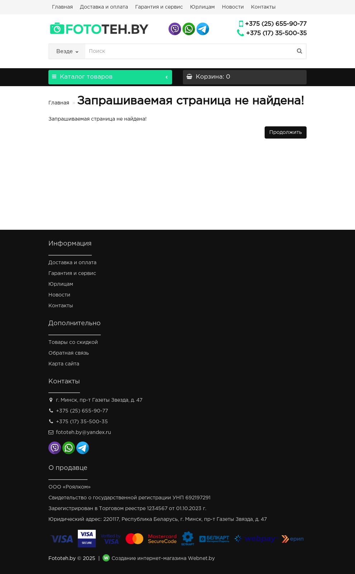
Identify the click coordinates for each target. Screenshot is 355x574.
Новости (233, 7)
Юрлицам (202, 7)
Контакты (263, 7)
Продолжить (285, 132)
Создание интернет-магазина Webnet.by (163, 559)
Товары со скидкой (73, 342)
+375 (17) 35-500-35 (276, 33)
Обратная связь (68, 353)
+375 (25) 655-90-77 (276, 24)
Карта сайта (63, 364)
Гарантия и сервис (159, 7)
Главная (62, 7)
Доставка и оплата (104, 7)
